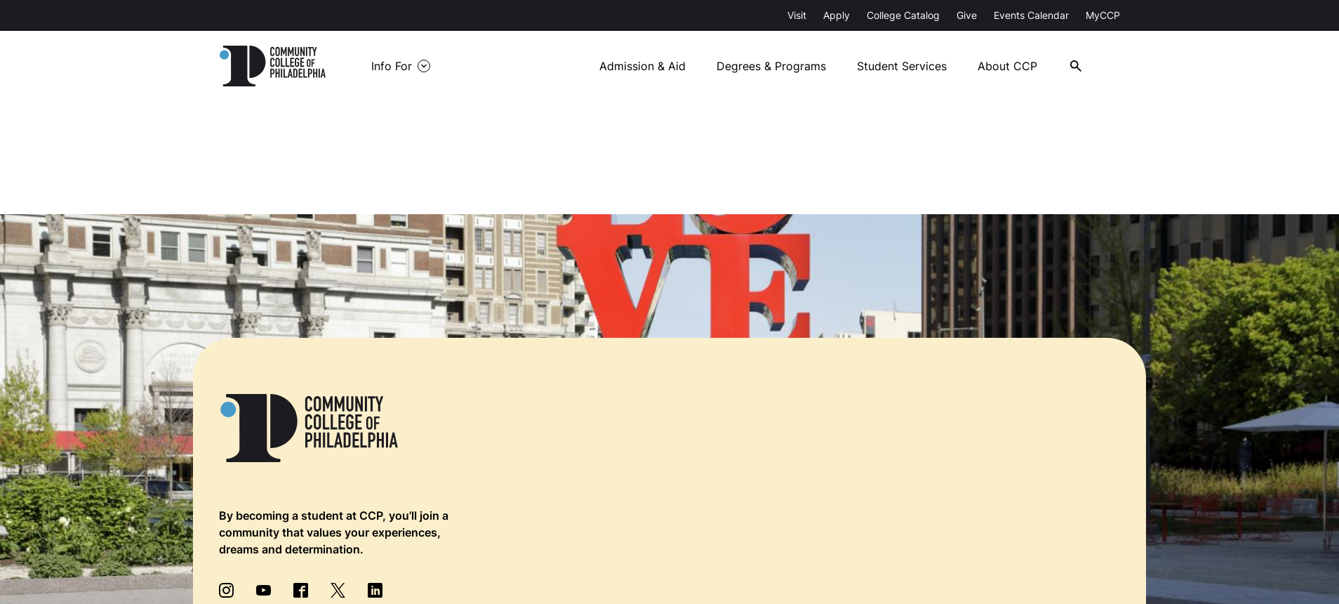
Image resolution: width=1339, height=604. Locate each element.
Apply (836, 15)
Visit (796, 15)
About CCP (1007, 66)
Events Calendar (1031, 15)
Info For (391, 66)
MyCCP (1103, 15)
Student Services (902, 66)
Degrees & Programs (771, 66)
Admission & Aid (642, 66)
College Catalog (903, 15)
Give (967, 15)
